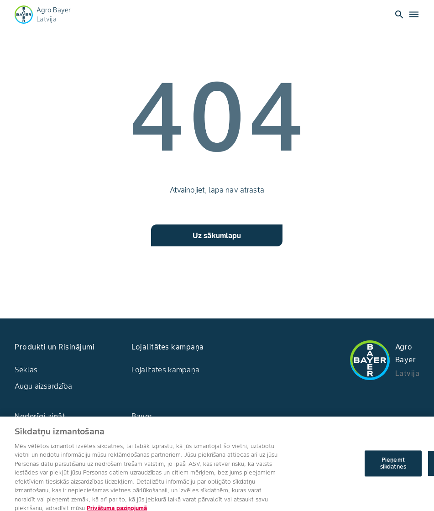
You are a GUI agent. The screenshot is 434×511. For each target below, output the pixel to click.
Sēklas (26, 369)
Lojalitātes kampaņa (165, 369)
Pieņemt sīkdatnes (393, 470)
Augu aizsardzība (43, 386)
